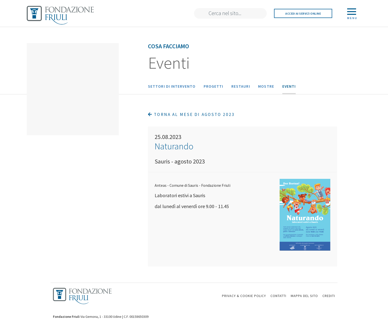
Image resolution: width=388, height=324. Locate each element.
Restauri (240, 86)
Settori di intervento (171, 86)
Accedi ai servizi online (303, 13)
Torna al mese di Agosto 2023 (191, 114)
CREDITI (328, 296)
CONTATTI (278, 296)
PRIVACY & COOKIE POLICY (244, 296)
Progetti (213, 86)
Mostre (266, 86)
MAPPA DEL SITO (304, 296)
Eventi (289, 86)
